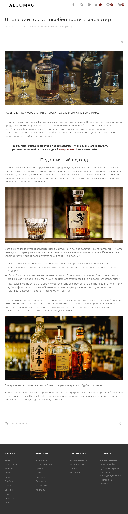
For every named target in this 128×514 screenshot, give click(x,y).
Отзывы (40, 472)
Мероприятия (77, 464)
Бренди (9, 490)
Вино (7, 460)
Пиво (7, 494)
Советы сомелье (78, 460)
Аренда (39, 468)
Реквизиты (41, 485)
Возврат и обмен (108, 464)
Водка (8, 477)
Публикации (78, 453)
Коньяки (9, 468)
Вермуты (9, 498)
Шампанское (11, 464)
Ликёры (9, 481)
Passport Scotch (68, 149)
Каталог (10, 453)
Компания (42, 453)
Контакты (40, 490)
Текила (8, 485)
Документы (42, 481)
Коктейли (75, 472)
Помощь (105, 453)
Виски (8, 472)
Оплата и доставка (109, 460)
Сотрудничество (44, 464)
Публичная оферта (109, 468)
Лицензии (41, 477)
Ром (7, 502)
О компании (42, 460)
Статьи (73, 468)
